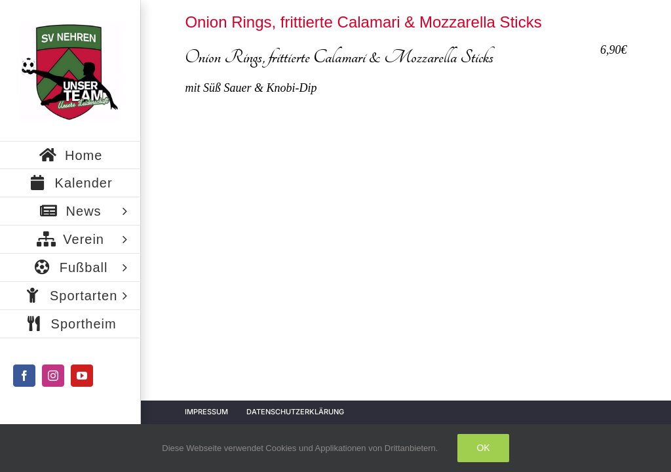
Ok (482, 447)
